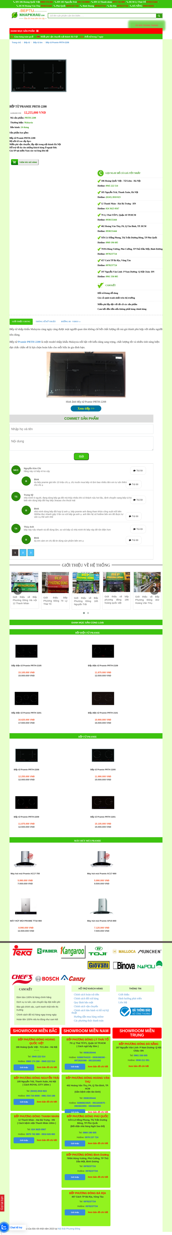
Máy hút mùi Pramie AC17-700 (25, 874)
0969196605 (148, 6)
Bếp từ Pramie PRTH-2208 (57, 42)
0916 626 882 (48, 1134)
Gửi (81, 456)
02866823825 (84, 1103)
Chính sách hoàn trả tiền (86, 994)
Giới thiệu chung (21, 321)
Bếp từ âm (37, 42)
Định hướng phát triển (130, 998)
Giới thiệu (124, 994)
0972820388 (80, 1060)
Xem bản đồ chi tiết (47, 1067)
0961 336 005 (112, 276)
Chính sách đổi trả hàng (86, 998)
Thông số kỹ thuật (46, 321)
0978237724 (100, 6)
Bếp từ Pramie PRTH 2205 (103, 770)
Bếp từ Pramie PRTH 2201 (103, 817)
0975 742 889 (119, 2)
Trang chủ (16, 42)
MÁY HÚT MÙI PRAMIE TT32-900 (26, 921)
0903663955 (80, 1106)
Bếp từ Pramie (87, 736)
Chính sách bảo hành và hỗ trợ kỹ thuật (90, 1011)
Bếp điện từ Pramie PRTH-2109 (103, 666)
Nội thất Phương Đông (69, 1228)
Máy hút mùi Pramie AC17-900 (101, 874)
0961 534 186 (48, 1095)
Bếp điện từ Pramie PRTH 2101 (103, 713)
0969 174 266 (47, 2)
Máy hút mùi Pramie (87, 841)
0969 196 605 (112, 242)
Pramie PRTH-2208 (29, 341)
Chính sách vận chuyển (86, 1006)
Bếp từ (27, 42)
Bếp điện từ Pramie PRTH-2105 (26, 666)
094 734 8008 (83, 2)
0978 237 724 (72, 6)
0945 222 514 (112, 186)
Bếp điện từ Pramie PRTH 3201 (27, 713)
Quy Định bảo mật (83, 1002)
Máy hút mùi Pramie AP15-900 (101, 921)
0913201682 (95, 1060)
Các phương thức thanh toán (89, 1020)
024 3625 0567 (112, 208)
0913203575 (98, 1103)
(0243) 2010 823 (113, 197)
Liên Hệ (123, 1002)
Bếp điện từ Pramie (87, 632)
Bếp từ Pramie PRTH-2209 (26, 817)
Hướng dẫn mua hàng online (89, 1016)
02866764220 (84, 1057)
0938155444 (151, 2)
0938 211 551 (142, 1060)
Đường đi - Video (70, 321)
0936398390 (98, 1057)
